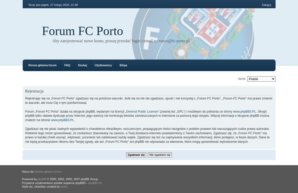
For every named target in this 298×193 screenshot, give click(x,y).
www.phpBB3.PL (244, 111)
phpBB (42, 179)
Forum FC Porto (82, 31)
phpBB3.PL (95, 182)
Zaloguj (266, 4)
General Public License (142, 111)
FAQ (67, 65)
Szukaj (82, 65)
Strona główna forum (42, 65)
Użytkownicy (103, 65)
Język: (242, 78)
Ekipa (123, 65)
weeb (64, 186)
